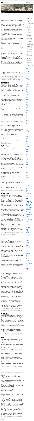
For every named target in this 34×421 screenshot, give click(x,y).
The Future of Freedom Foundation (29, 263)
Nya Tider (27, 251)
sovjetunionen (8, 310)
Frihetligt (27, 231)
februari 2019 (27, 122)
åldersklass (16, 76)
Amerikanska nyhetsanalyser (28, 217)
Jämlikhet (27, 191)
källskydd (2, 190)
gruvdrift (22, 114)
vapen (18, 265)
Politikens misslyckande (5, 119)
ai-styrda (13, 263)
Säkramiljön (27, 256)
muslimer (21, 416)
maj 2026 (27, 68)
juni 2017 (27, 134)
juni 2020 (27, 112)
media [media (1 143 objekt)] (27, 209)
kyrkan (7, 78)
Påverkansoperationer (5, 193)
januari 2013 (27, 167)
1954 (7, 76)
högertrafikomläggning (12, 77)
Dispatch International (28, 227)
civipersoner (17, 333)
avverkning (17, 114)
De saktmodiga (4, 313)
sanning (2, 234)
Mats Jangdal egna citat (3, 12)
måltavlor (18, 78)
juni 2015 (27, 149)
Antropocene (27, 218)
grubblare (10, 416)
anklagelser (8, 232)
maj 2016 (27, 142)
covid (13, 232)
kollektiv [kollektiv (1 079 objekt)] (27, 206)
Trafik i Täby (27, 264)
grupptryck (21, 232)
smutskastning (9, 190)
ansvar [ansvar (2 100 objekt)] (27, 199)
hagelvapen (16, 264)
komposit (19, 264)
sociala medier (12, 190)
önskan (18, 142)
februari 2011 (27, 181)
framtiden (7, 264)
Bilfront (27, 221)
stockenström (13, 310)
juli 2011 (27, 178)
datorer (18, 333)
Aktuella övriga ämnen (6, 114)
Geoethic (27, 233)
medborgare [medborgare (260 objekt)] (30, 208)
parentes (2, 79)
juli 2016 (27, 141)
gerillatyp (13, 264)
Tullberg (27, 265)
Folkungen (27, 229)
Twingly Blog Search (27, 268)
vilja (6, 143)
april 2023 (27, 91)
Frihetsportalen (4, 2)
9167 (14, 76)
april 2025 (27, 76)
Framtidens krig (4, 236)
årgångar (22, 76)
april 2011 (27, 180)
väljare (5, 143)
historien (15, 308)
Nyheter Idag (27, 252)
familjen (19, 232)
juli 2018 (27, 126)
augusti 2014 (27, 155)
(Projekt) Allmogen (27, 216)
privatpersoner (6, 115)
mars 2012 (27, 173)
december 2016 (27, 138)
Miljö (26, 195)
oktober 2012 (27, 169)
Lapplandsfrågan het (5, 82)
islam (14, 77)
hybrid (12, 416)
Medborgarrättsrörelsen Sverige (29, 247)
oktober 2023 (27, 87)
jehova (14, 416)
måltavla (16, 78)
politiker (21, 142)
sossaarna (8, 234)
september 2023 (27, 88)
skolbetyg (2, 310)
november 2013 (27, 161)
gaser (10, 264)
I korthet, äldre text (27, 190)
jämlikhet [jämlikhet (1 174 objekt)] (30, 204)
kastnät (17, 264)
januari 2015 (27, 152)
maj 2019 (27, 120)
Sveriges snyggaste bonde (28, 260)
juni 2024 (27, 82)
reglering (2, 143)
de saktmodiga (20, 333)
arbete (20, 76)
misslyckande (14, 142)
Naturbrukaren (27, 248)
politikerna (6, 79)
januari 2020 (27, 115)
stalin (11, 310)
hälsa (13, 308)
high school (7, 77)
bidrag (18, 114)
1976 (12, 76)
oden (22, 416)
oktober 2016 (27, 139)
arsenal (14, 263)
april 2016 (27, 143)
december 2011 (27, 175)
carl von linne (16, 366)
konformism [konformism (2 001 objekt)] (28, 206)
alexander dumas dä (11, 366)
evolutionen (4, 416)
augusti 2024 (27, 81)
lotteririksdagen (13, 78)
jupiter (15, 416)
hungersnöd (19, 308)
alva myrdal (19, 76)
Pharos (26, 255)
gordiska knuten (7, 416)
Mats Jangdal (7, 83)
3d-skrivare (11, 263)
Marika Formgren (27, 246)
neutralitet (16, 142)
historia (9, 77)
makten (5, 190)
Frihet (4, 76)
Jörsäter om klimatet (28, 238)
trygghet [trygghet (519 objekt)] (28, 213)
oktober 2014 (27, 154)
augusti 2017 (27, 133)
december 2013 (27, 160)
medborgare (11, 142)
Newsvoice (27, 250)
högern (17, 308)
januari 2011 (27, 182)
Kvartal (26, 243)
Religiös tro (3, 370)
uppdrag (4, 143)
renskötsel (17, 115)
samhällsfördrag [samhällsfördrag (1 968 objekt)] (29, 212)
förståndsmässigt (7, 308)
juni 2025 (27, 75)
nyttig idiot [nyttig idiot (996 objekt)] (27, 210)
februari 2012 (27, 174)
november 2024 (27, 79)
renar (9, 115)
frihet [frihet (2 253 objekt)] (27, 203)
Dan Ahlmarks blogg (28, 225)
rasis (8, 115)
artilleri (16, 263)
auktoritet (12, 232)
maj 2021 (27, 105)
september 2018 (27, 125)
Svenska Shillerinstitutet (28, 259)
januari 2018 (27, 130)
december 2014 (27, 153)
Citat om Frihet (27, 187)
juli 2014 (27, 156)
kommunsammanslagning (21, 77)
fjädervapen (4, 264)
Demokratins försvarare (5, 145)
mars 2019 (27, 121)
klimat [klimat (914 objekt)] (27, 205)
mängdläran (20, 78)
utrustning (13, 265)
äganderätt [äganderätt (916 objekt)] (30, 214)
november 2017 (27, 131)
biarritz (14, 366)
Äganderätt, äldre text (28, 185)
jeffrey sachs (17, 77)
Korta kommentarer (27, 194)
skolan (11, 79)
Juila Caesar (27, 239)
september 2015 (27, 147)
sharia (9, 79)
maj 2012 (27, 172)
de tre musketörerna (20, 366)
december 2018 (27, 123)
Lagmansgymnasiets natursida (28, 244)
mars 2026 (27, 69)
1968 (9, 76)
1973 (11, 76)
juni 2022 (27, 97)
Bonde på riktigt (27, 222)
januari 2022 (27, 100)
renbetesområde (11, 115)
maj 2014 (27, 157)
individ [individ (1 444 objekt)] (30, 203)
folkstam (3, 308)
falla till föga (15, 232)
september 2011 (27, 177)
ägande (10, 114)
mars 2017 (27, 136)
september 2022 (27, 95)
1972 (10, 76)
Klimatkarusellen (27, 242)
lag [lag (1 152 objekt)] (26, 208)
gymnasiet (5, 77)
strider (3, 265)
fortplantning (11, 308)
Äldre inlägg (2, 419)
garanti (9, 264)
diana (1, 416)
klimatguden (17, 416)
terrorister (8, 265)
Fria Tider (27, 230)
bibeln (11, 333)
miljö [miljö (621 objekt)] (28, 209)
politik (19, 142)
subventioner (6, 265)
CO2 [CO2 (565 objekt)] (26, 201)
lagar (8, 78)
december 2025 (27, 71)
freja (5, 416)
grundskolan (2, 77)
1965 (8, 76)
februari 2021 (27, 107)
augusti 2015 (27, 148)
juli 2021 (27, 104)
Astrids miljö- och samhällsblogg (29, 219)
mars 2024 (27, 84)
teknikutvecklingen (19, 79)
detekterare (18, 263)
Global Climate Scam (28, 234)
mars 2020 (27, 114)
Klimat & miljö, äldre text (28, 193)
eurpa (1, 308)
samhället (8, 79)
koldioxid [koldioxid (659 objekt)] (29, 205)
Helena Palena (27, 235)
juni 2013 (27, 164)
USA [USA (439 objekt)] (29, 213)
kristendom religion (3, 78)
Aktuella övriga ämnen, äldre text (29, 186)
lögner (3, 190)
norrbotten (2, 115)
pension (4, 79)
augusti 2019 (27, 118)
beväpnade (10, 333)
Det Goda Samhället (28, 226)
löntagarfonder (10, 78)
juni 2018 (27, 127)
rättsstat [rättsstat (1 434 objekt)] (27, 211)
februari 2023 (27, 92)
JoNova (27, 237)
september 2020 (27, 110)
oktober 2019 (27, 117)
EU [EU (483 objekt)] (31, 202)
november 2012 (27, 168)
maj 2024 (27, 83)
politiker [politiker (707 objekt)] (30, 210)
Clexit (26, 224)
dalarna (20, 114)
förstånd (5, 308)
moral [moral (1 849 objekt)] (30, 209)
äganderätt (12, 114)
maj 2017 (27, 135)
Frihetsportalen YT (27, 232)
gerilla (11, 264)
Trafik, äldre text (27, 196)
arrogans (10, 232)
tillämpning (17, 310)
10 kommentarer (9, 143)
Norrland (2, 337)
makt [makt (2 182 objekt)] (28, 208)
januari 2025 (27, 78)
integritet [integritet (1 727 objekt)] (27, 204)
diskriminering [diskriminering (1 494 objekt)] (28, 202)
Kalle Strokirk (27, 240)
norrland (4, 115)
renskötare (15, 115)
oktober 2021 (27, 102)
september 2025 (27, 73)
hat (22, 232)
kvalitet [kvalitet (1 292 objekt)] (30, 207)
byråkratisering (14, 333)
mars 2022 (27, 99)
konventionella (21, 264)
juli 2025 (27, 74)
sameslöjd (22, 115)
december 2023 (27, 86)
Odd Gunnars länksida (28, 253)
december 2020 (27, 108)
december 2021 (27, 101)
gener (12, 308)
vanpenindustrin (16, 265)
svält (15, 310)
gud (11, 416)
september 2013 (27, 162)
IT (15, 77)
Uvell (26, 266)
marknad (9, 142)
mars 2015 (27, 151)
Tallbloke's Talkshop (28, 261)
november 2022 (27, 94)
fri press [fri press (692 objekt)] (29, 203)
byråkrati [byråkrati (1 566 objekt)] (30, 200)
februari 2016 (27, 144)
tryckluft (10, 265)
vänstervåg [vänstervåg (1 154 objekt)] (27, 214)
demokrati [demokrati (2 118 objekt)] (29, 201)
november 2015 (27, 146)
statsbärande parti (16, 190)
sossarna (13, 79)
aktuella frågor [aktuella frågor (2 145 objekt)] (29, 199)
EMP (21, 263)
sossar (14, 190)
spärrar (10, 310)
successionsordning (15, 79)
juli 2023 (27, 89)
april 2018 (27, 128)
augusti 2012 (27, 170)
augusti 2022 (27, 96)
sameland (19, 115)
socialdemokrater (5, 310)
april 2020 (27, 113)
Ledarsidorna (27, 245)
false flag (17, 232)
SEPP (26, 258)
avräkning (14, 114)
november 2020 (27, 109)
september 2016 (27, 140)
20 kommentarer (13, 234)
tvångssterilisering (20, 310)
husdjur (21, 308)
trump (10, 234)
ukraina (11, 265)
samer (20, 115)
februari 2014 (27, 159)
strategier (2, 265)
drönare (20, 263)
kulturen (6, 78)
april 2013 (27, 165)
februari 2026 (27, 70)
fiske (21, 114)
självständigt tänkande (5, 234)
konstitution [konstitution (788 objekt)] (27, 207)
